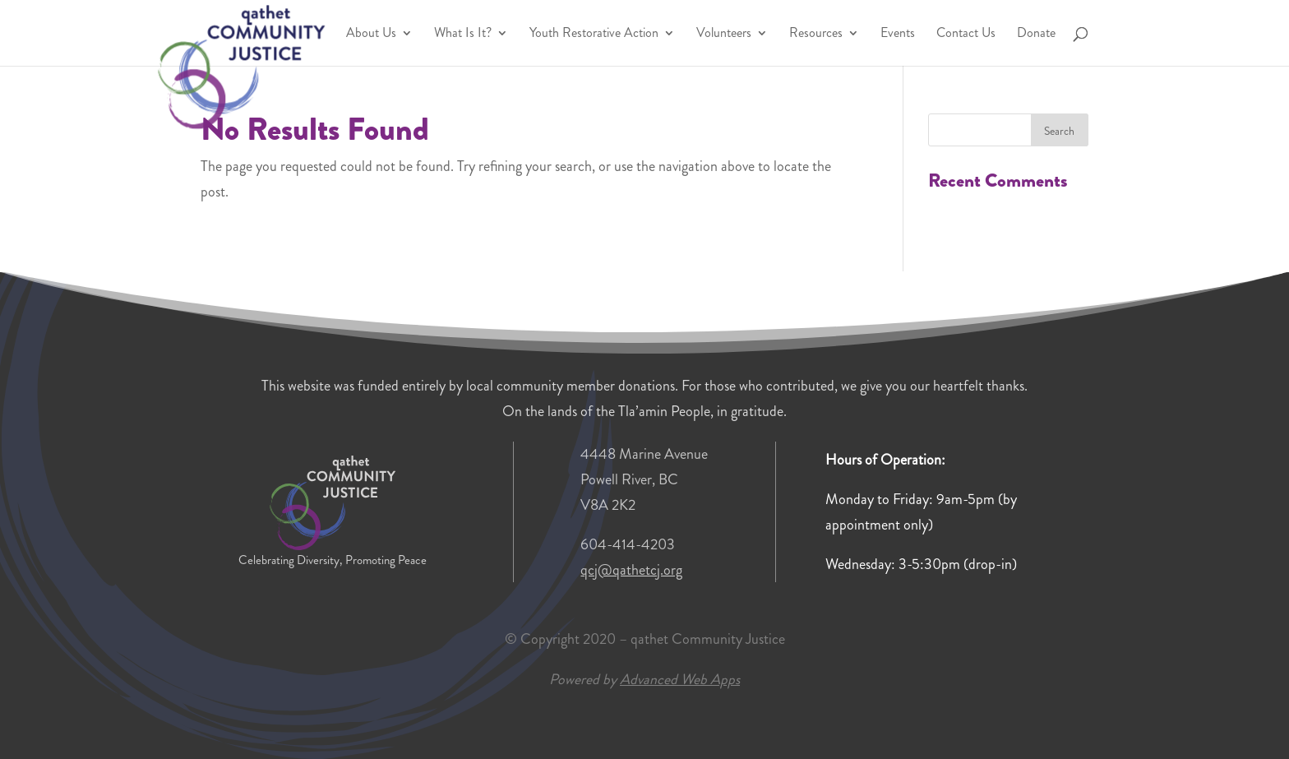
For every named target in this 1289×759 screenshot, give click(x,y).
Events (897, 34)
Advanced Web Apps (680, 679)
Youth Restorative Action (593, 34)
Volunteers (723, 34)
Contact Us (966, 34)
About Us (371, 34)
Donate (1036, 34)
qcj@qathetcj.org (631, 570)
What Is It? (463, 34)
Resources (816, 34)
